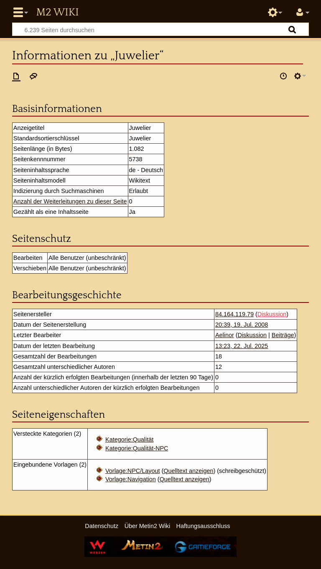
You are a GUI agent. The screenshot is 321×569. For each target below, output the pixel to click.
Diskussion (272, 314)
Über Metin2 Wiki (148, 526)
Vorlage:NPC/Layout (132, 470)
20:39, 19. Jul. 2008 (241, 324)
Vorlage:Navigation (130, 479)
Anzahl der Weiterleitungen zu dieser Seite (70, 201)
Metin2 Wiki (57, 12)
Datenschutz (101, 526)
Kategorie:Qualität (129, 439)
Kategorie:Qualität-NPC (136, 448)
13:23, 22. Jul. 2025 (241, 346)
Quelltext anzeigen (188, 470)
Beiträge (283, 335)
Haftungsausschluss (203, 526)
